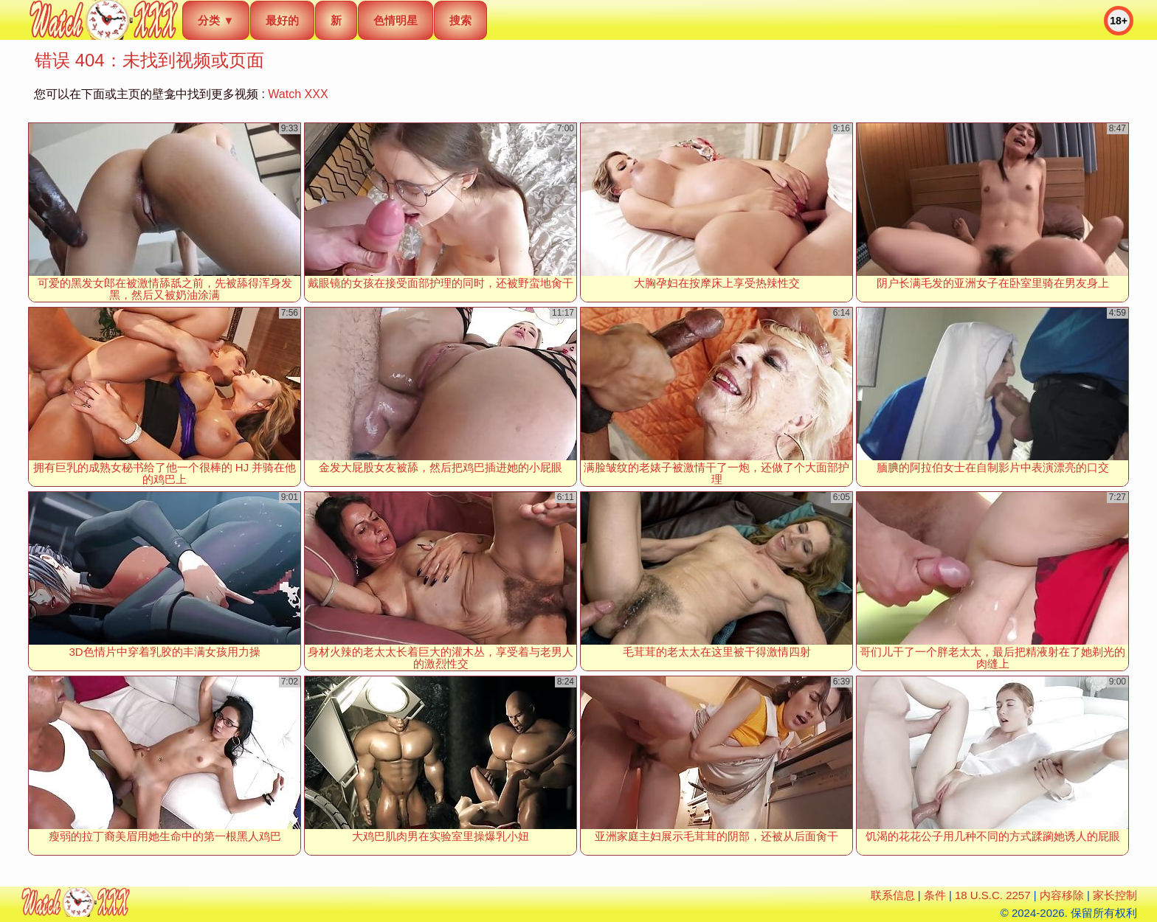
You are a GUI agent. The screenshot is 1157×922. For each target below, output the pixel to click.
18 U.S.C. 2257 (993, 895)
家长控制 (1115, 895)
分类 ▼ (216, 20)
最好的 (282, 20)
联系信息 (893, 895)
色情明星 (395, 20)
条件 (935, 895)
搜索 (460, 20)
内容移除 (1062, 895)
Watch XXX (298, 94)
